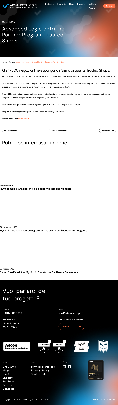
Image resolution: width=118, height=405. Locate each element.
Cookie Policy (40, 374)
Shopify (81, 4)
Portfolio (92, 4)
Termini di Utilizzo (43, 366)
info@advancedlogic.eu (71, 313)
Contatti (8, 388)
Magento (61, 4)
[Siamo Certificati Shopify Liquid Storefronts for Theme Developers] (59, 248)
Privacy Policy (40, 370)
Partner (92, 8)
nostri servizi (23, 118)
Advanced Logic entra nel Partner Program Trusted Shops (34, 34)
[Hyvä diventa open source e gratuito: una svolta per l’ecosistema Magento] (59, 207)
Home (4, 62)
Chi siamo (49, 4)
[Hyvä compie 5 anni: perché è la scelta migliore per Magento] (59, 165)
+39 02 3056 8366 (13, 313)
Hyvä (71, 4)
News (11, 62)
